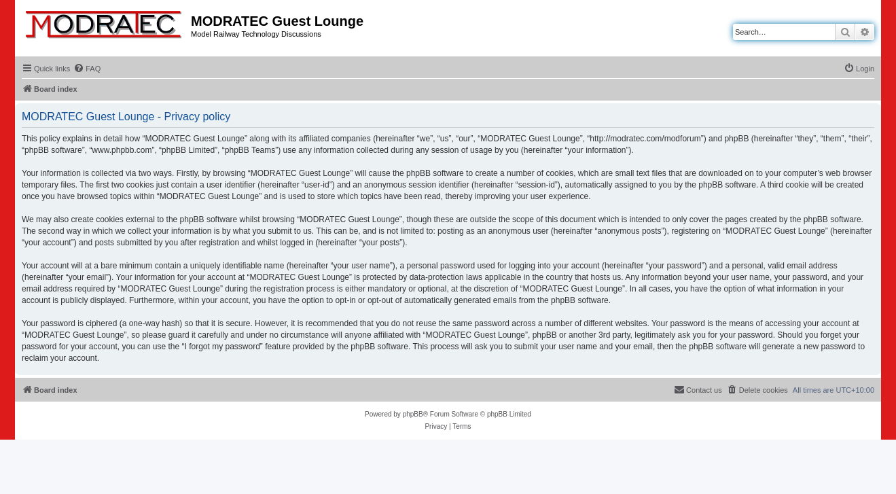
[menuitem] (87, 68)
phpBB (413, 414)
